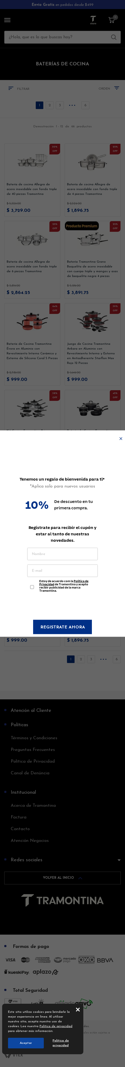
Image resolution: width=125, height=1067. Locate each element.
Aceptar (26, 1043)
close (78, 1009)
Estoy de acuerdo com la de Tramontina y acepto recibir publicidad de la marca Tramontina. (63, 584)
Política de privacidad (56, 1026)
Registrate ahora (62, 627)
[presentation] (62, 606)
